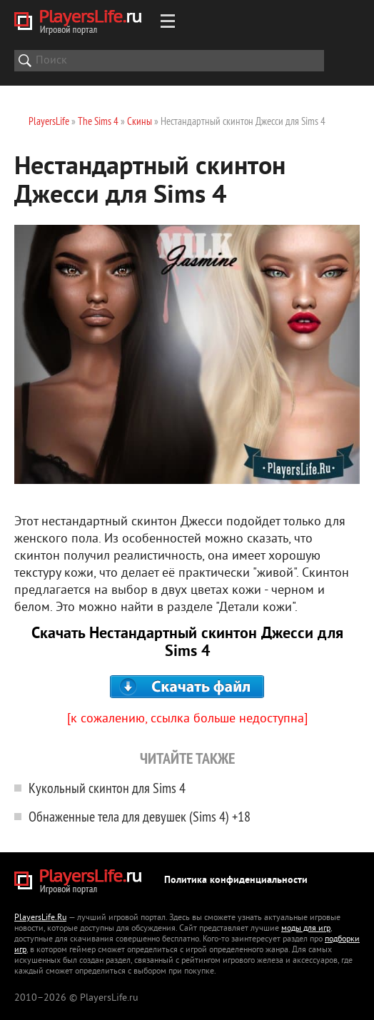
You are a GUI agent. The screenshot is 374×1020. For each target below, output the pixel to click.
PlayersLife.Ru (40, 918)
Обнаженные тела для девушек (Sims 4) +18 (140, 816)
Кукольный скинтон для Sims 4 (107, 788)
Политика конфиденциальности (236, 880)
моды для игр (305, 929)
